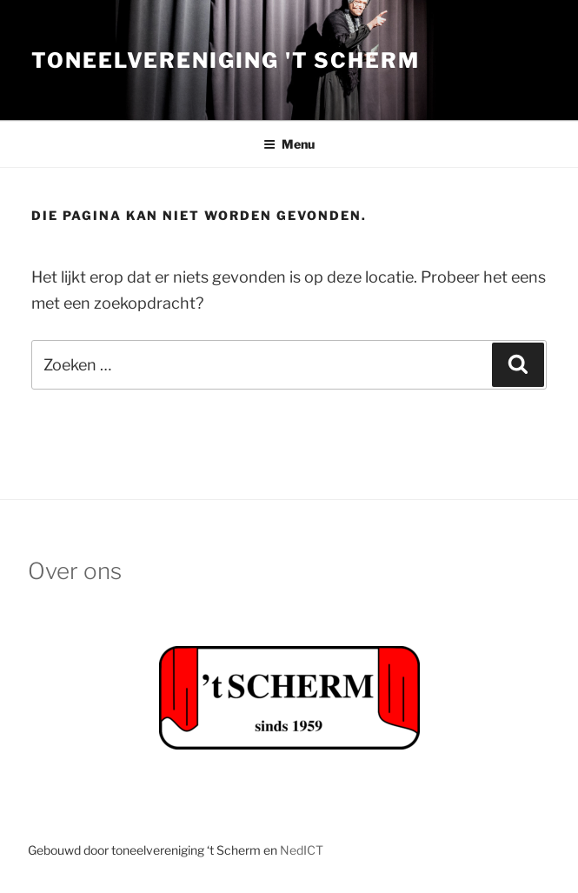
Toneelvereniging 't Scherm (225, 60)
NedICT (301, 850)
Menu (289, 144)
